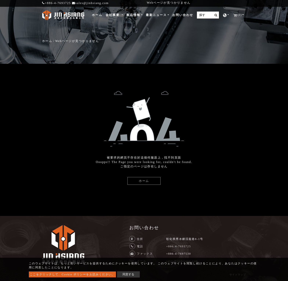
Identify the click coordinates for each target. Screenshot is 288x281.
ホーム (98, 14)
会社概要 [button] (113, 14)
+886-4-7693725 (56, 3)
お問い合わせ (182, 14)
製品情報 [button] (133, 14)
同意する (128, 274)
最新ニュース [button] (156, 14)
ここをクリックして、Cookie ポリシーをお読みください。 (72, 274)
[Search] (208, 15)
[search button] (214, 15)
